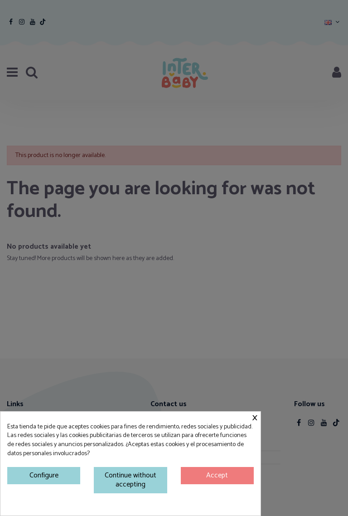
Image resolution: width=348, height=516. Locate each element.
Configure (43, 475)
